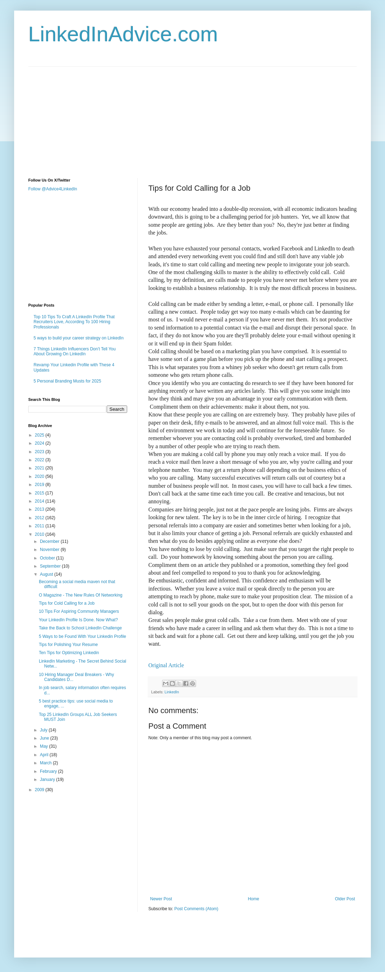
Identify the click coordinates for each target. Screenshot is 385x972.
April (44, 754)
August (47, 574)
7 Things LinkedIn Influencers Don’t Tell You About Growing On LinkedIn (75, 351)
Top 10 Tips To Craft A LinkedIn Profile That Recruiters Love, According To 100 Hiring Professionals (74, 322)
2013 (40, 509)
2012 (40, 517)
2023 (40, 451)
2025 (40, 435)
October (48, 558)
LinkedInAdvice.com (123, 34)
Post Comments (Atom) (196, 908)
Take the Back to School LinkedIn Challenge (80, 628)
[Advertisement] (100, 116)
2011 (40, 525)
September (51, 566)
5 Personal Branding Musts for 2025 (67, 381)
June (45, 738)
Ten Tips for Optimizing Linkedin (69, 652)
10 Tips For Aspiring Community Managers (79, 611)
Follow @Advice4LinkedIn (52, 188)
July (44, 730)
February (49, 771)
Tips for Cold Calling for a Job (67, 603)
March (46, 762)
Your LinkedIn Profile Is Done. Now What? (78, 619)
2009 (40, 789)
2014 (40, 501)
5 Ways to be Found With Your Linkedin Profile (82, 636)
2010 (40, 534)
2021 (40, 468)
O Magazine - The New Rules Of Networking (81, 595)
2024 (40, 443)
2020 (40, 476)
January (48, 779)
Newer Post (161, 898)
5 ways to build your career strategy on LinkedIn (79, 338)
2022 (40, 459)
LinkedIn (172, 692)
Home (253, 898)
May (44, 746)
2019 (40, 484)
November (50, 549)
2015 (40, 493)
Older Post (345, 898)
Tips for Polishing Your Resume (68, 644)
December (50, 541)
